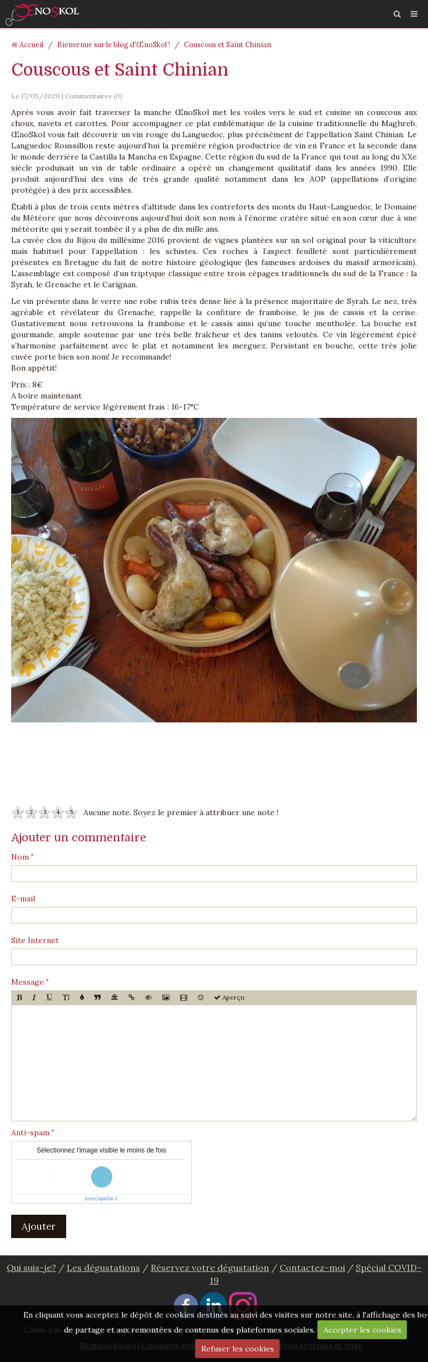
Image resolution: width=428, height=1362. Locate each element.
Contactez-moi (312, 1267)
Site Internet (35, 940)
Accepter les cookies (362, 1330)
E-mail (23, 899)
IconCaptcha (99, 1198)
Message (27, 982)
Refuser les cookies (237, 1349)
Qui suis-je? (31, 1267)
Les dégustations (103, 1267)
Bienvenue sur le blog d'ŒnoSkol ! (113, 44)
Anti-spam (30, 1132)
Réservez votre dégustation (210, 1267)
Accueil (31, 44)
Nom (20, 857)
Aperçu (229, 997)
